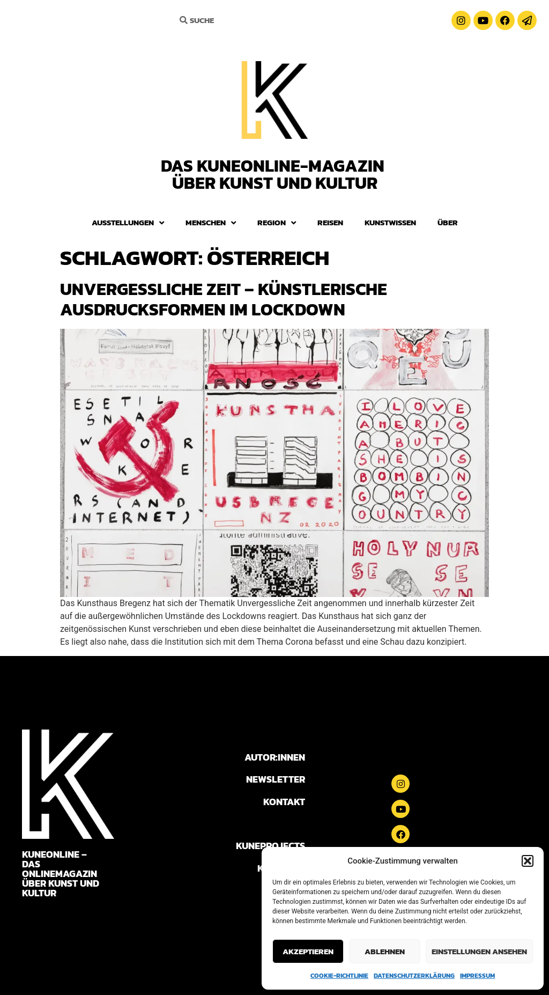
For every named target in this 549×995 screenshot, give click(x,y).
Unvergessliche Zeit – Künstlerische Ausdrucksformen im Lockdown (223, 299)
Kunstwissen (390, 222)
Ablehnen (385, 951)
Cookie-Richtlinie (339, 976)
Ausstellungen (128, 222)
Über (447, 222)
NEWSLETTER (275, 779)
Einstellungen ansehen (479, 951)
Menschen (211, 222)
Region (276, 222)
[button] (527, 861)
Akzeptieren (308, 951)
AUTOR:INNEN (274, 757)
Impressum (477, 976)
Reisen (330, 222)
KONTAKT (284, 801)
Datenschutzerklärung (414, 976)
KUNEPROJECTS (270, 845)
